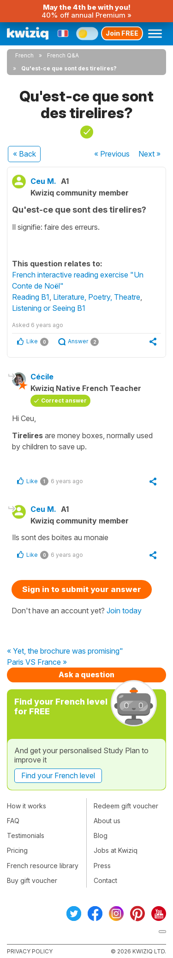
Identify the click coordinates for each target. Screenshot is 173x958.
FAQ (13, 821)
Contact (105, 880)
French (24, 55)
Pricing (17, 850)
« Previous (112, 153)
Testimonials (25, 835)
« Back (24, 153)
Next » (149, 153)
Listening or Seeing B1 (48, 308)
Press (102, 866)
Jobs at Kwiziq (115, 850)
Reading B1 (30, 297)
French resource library (42, 866)
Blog (100, 835)
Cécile (42, 376)
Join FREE (122, 33)
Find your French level (58, 775)
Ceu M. (43, 181)
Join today (124, 610)
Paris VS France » (37, 662)
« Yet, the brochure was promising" (65, 651)
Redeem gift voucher (126, 806)
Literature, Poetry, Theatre (96, 297)
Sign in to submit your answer (81, 589)
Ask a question (86, 674)
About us (107, 821)
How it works (26, 806)
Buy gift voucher (32, 880)
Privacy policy (30, 951)
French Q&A (63, 55)
